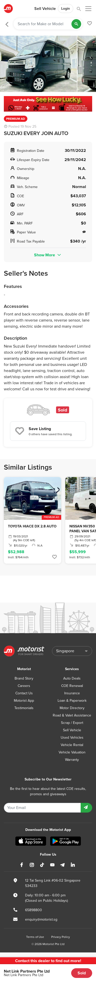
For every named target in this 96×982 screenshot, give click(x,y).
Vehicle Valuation (72, 752)
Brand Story (24, 678)
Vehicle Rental (72, 745)
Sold (82, 973)
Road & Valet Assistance (72, 715)
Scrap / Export (72, 723)
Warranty (72, 760)
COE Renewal (72, 686)
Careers (24, 686)
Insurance (72, 693)
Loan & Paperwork (72, 700)
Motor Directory (72, 708)
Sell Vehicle (45, 8)
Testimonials (24, 708)
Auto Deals (72, 678)
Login (65, 8)
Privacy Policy (60, 937)
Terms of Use (35, 937)
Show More (48, 255)
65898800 (33, 910)
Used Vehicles (72, 737)
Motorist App (24, 700)
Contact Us (24, 693)
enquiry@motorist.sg (41, 919)
